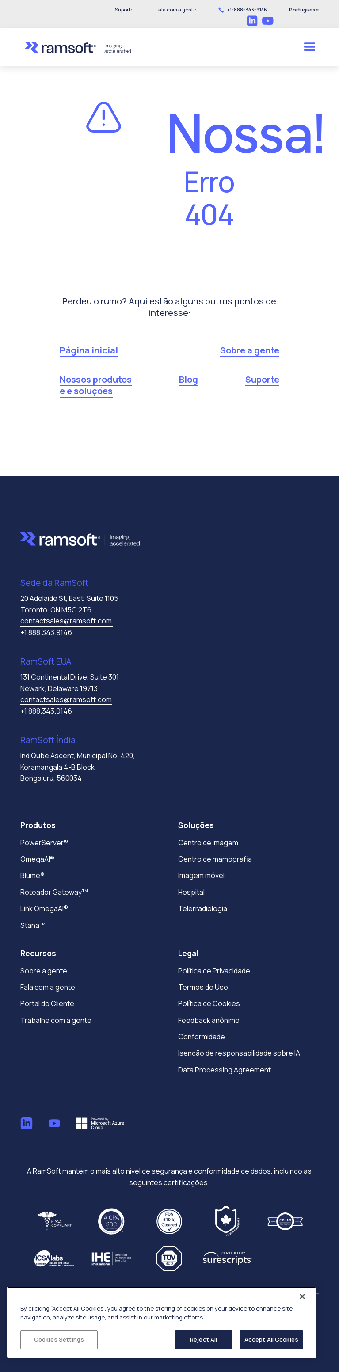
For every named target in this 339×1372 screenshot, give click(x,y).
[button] (176, 9)
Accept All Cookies (271, 1339)
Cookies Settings (59, 1339)
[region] (161, 1322)
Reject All (203, 1339)
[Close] (302, 1296)
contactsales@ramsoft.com (66, 621)
